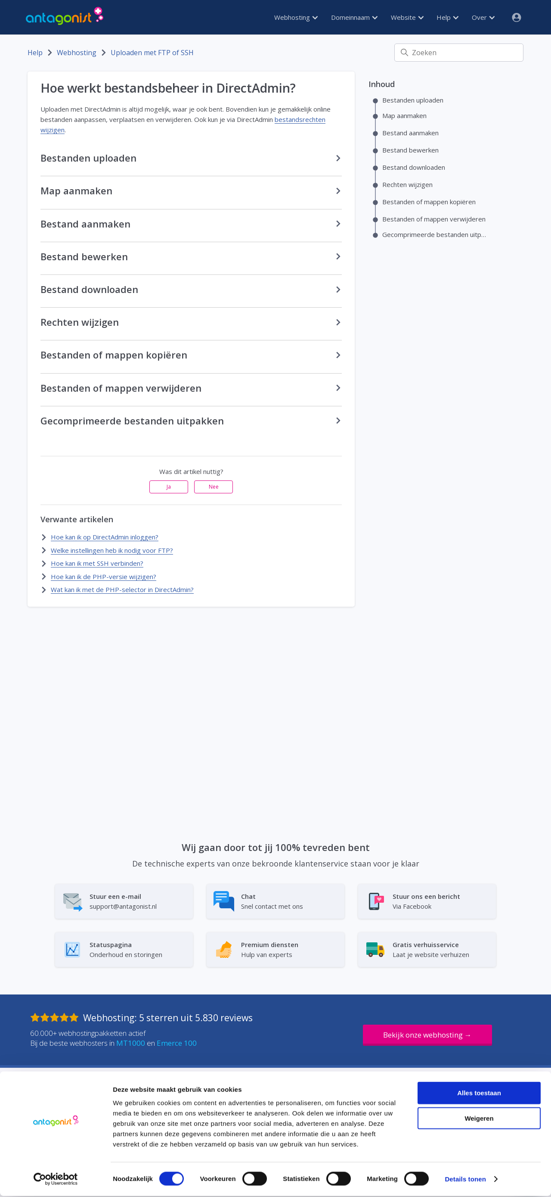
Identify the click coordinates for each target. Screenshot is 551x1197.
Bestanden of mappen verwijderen (434, 219)
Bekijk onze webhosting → (427, 1035)
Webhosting (296, 17)
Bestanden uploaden (412, 100)
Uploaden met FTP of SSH (152, 52)
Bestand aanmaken (410, 132)
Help (447, 17)
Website (407, 17)
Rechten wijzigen (407, 184)
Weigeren (478, 1119)
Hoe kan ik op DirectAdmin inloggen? (104, 537)
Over (483, 17)
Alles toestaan (479, 1093)
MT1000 (130, 1043)
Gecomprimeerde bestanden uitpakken (435, 234)
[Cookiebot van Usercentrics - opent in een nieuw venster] (55, 1180)
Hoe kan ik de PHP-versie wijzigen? (103, 576)
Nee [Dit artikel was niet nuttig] (214, 486)
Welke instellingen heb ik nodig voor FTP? (112, 550)
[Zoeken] (459, 52)
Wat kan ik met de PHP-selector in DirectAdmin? (122, 589)
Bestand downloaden (413, 167)
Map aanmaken (404, 115)
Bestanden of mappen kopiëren (429, 201)
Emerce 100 (177, 1043)
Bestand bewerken (410, 150)
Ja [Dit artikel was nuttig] (169, 486)
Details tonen (465, 1180)
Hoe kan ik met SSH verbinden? (97, 563)
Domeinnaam (354, 17)
